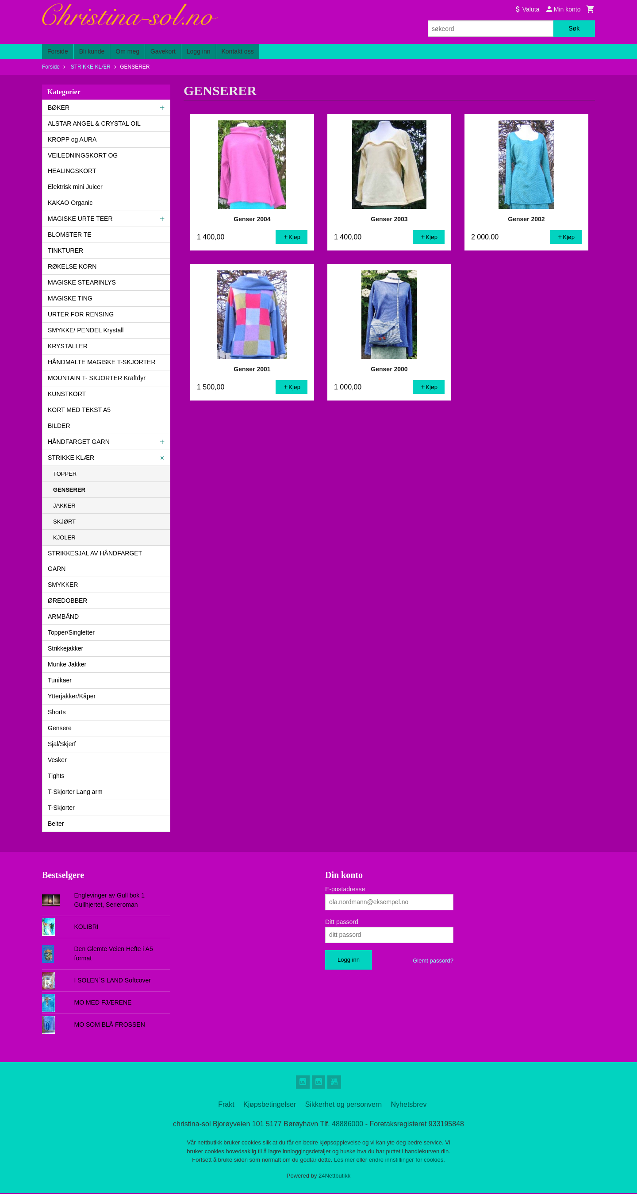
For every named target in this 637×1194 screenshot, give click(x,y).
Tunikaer (60, 680)
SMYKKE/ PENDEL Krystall (85, 330)
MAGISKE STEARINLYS (82, 282)
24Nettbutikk (334, 1176)
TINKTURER (65, 250)
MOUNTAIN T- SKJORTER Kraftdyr (97, 377)
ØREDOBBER (67, 600)
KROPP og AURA (72, 139)
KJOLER (64, 537)
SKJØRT (64, 521)
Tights (56, 775)
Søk (573, 28)
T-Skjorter (61, 807)
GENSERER (69, 489)
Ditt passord (341, 921)
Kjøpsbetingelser (269, 1105)
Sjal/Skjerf (62, 743)
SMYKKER (63, 584)
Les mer (345, 1160)
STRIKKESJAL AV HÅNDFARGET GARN (95, 561)
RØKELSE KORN (72, 266)
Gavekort (163, 51)
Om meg (127, 51)
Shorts (56, 712)
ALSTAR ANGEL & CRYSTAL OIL (94, 123)
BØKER (58, 107)
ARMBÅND (63, 616)
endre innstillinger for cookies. (407, 1160)
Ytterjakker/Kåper (72, 696)
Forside (57, 51)
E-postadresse (345, 889)
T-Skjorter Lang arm (75, 791)
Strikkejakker (65, 648)
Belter (56, 823)
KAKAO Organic (70, 202)
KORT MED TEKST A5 (79, 409)
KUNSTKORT (67, 393)
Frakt (226, 1105)
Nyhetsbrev (409, 1105)
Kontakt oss (238, 51)
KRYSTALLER (68, 346)
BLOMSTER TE (70, 234)
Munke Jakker (67, 664)
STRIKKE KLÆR (71, 457)
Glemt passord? (433, 960)
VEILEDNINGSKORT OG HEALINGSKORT (83, 163)
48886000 (347, 1125)
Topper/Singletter (71, 632)
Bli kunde (92, 51)
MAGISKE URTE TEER (80, 218)
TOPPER (65, 473)
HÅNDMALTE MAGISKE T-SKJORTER (102, 362)
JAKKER (64, 505)
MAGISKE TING (70, 298)
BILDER (59, 425)
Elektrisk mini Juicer (75, 186)
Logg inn (199, 51)
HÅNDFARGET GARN (79, 441)
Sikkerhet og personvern (343, 1105)
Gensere (60, 728)
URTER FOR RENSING (81, 314)
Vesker (57, 759)
